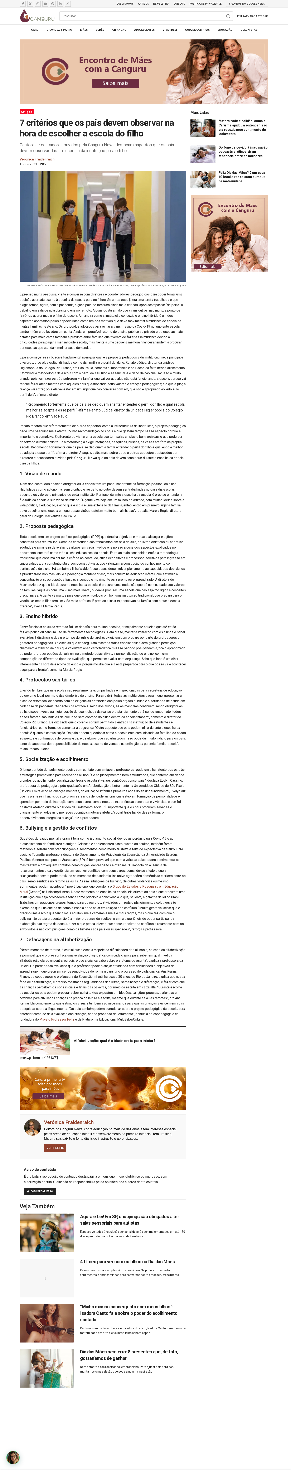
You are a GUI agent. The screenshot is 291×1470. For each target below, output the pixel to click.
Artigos (27, 112)
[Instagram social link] (38, 4)
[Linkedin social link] (60, 4)
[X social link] (30, 4)
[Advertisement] (144, 1424)
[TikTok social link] (68, 4)
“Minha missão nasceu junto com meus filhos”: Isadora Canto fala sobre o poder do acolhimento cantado (128, 1313)
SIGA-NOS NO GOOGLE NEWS (247, 3)
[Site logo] (37, 16)
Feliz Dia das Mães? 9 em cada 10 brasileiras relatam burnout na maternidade (242, 177)
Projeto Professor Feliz (57, 1019)
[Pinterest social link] (53, 4)
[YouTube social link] (45, 4)
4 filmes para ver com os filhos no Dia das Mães (127, 1261)
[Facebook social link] (23, 4)
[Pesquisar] (146, 16)
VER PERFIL (55, 1148)
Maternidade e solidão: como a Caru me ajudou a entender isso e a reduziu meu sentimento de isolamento (243, 127)
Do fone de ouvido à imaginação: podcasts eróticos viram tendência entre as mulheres (243, 151)
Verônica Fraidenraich (69, 1122)
